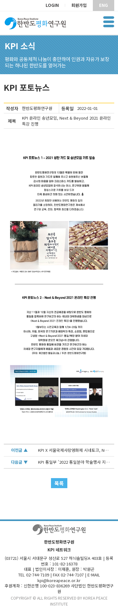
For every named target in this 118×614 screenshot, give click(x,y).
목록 (59, 483)
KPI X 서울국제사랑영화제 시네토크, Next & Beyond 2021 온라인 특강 (74, 450)
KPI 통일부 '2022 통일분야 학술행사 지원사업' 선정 (74, 462)
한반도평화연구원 (37, 108)
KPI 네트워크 (59, 550)
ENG (103, 5)
